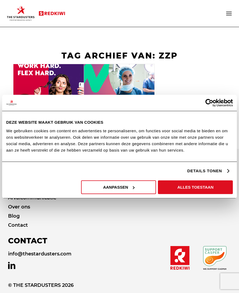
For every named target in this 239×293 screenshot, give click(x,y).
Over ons (19, 207)
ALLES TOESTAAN (195, 187)
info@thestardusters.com (39, 254)
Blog (14, 216)
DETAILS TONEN (204, 171)
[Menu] (229, 13)
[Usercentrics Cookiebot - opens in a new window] (209, 103)
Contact (18, 225)
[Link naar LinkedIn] (11, 266)
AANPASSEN (119, 187)
